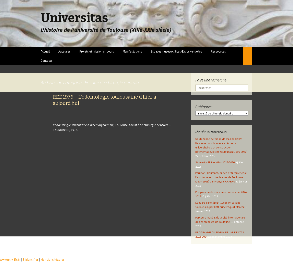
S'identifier (30, 259)
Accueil (45, 51)
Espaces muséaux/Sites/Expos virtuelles (176, 51)
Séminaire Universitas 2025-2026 (215, 162)
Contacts (46, 61)
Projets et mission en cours (96, 51)
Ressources (218, 51)
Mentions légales (52, 259)
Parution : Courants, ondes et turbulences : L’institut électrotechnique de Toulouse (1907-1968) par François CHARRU (221, 177)
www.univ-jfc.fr (10, 259)
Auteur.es (64, 51)
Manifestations (132, 51)
